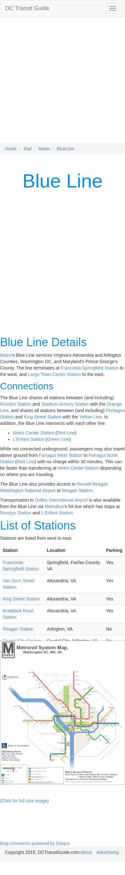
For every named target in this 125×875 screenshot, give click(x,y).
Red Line (66, 432)
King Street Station (43, 416)
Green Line (58, 439)
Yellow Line (90, 416)
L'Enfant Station (28, 439)
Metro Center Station (33, 432)
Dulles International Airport (61, 500)
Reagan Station (77, 490)
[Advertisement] (60, 83)
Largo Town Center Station (54, 374)
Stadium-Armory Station (65, 404)
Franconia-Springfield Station (90, 367)
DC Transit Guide (27, 8)
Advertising (107, 852)
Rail (27, 148)
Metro (44, 148)
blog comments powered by (35, 843)
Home (11, 148)
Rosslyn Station (15, 404)
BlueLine (65, 148)
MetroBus (54, 506)
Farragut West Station (60, 455)
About (86, 852)
